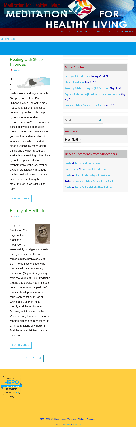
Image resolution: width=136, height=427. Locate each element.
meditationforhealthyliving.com (11, 386)
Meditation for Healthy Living (32, 4)
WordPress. (76, 424)
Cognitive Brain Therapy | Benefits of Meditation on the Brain (95, 99)
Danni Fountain (72, 174)
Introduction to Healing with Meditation (95, 180)
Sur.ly (17, 392)
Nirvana (67, 424)
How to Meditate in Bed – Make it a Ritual (86, 110)
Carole (17, 70)
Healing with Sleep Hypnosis (26, 62)
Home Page (8, 39)
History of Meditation (29, 210)
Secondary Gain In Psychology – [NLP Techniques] (90, 88)
